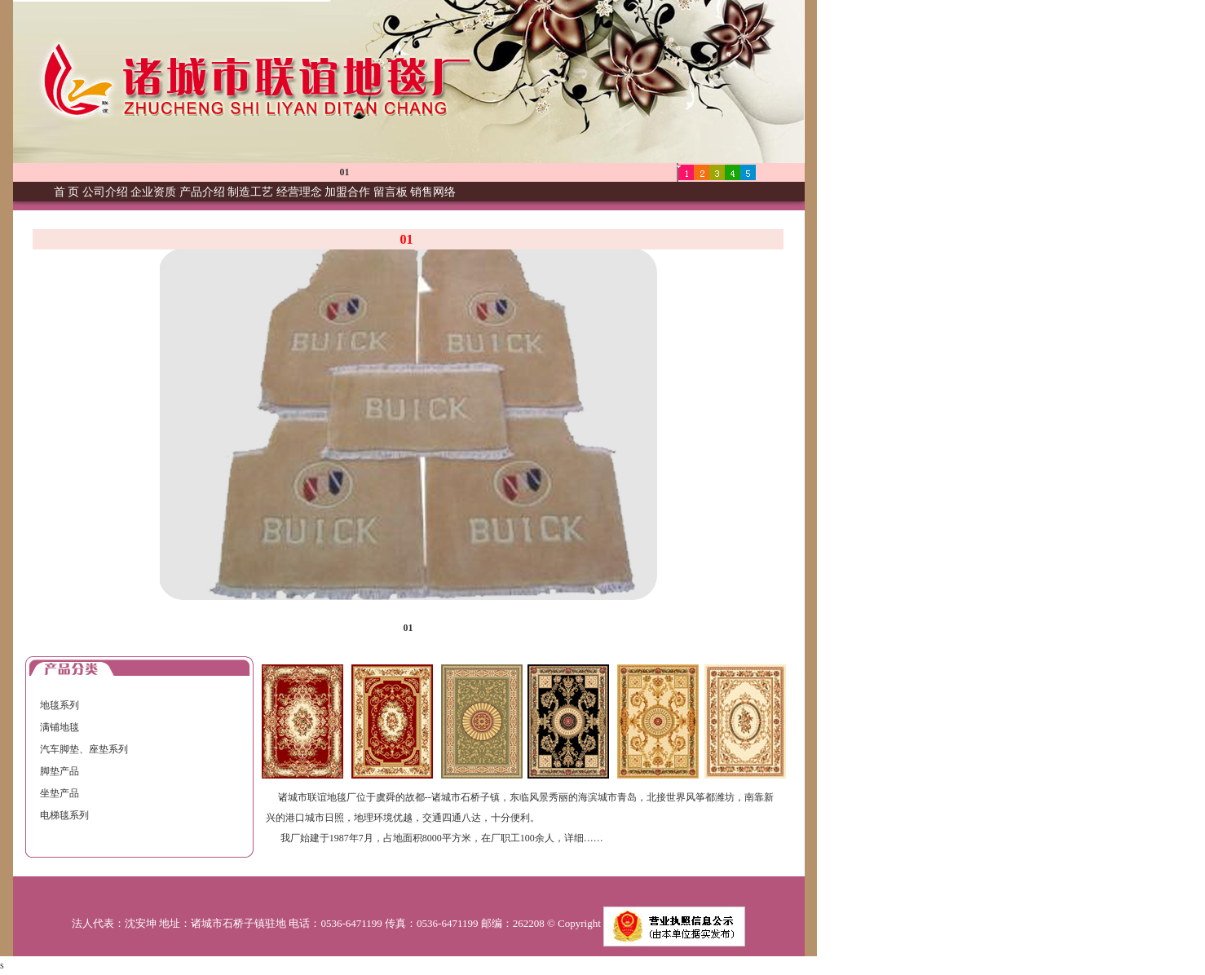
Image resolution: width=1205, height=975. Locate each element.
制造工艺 (250, 192)
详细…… (583, 838)
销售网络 (433, 192)
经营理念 (299, 192)
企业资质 (153, 192)
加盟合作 (347, 192)
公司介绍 (105, 192)
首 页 (67, 192)
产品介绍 (202, 192)
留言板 (390, 192)
